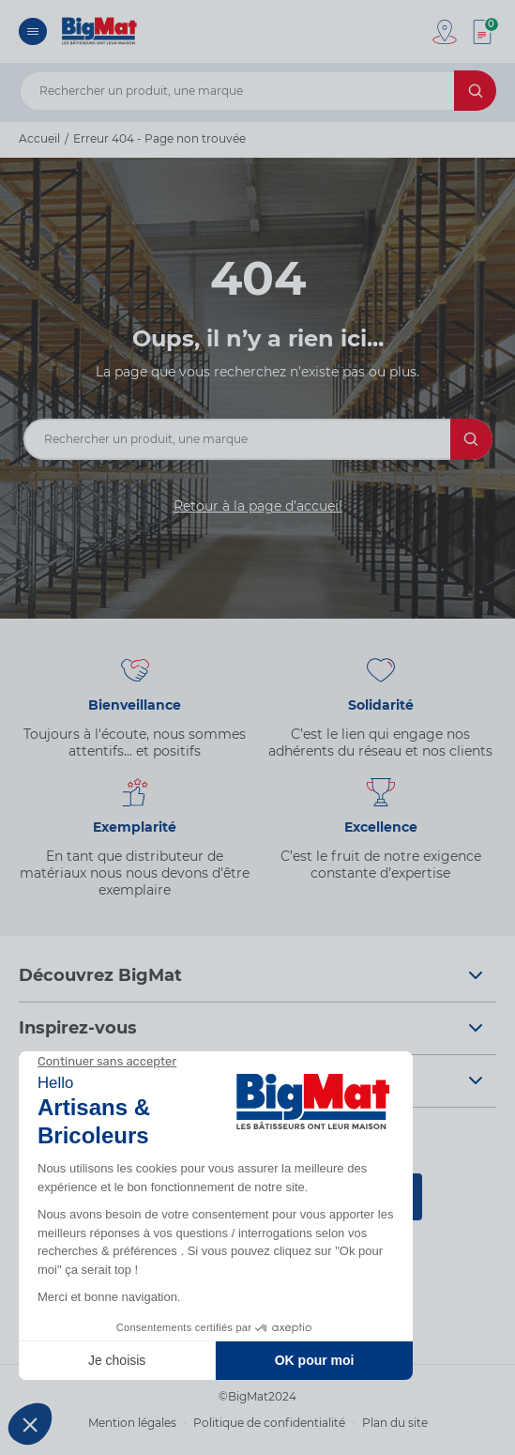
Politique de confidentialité (269, 1423)
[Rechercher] (475, 90)
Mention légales (132, 1423)
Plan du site (395, 1423)
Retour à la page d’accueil (258, 506)
